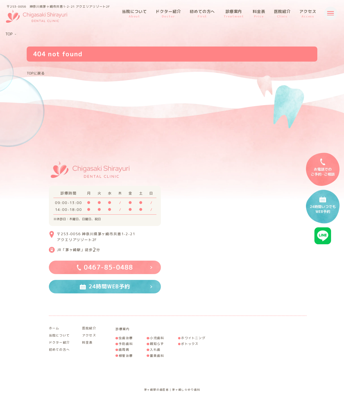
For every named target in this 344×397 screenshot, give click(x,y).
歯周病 (124, 349)
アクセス (307, 13)
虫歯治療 (126, 338)
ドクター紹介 (168, 13)
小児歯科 (157, 338)
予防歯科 (126, 343)
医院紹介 (282, 13)
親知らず (157, 343)
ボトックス (189, 343)
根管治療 (126, 355)
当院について (134, 13)
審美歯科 (157, 355)
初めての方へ (202, 13)
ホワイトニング (193, 338)
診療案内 (234, 13)
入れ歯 (155, 349)
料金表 (259, 13)
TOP (9, 34)
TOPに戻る (36, 73)
